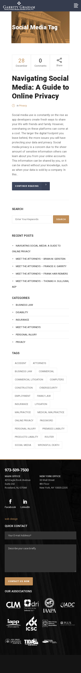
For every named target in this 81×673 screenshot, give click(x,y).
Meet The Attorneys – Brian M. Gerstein (40, 258)
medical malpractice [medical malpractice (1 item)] (50, 412)
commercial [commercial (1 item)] (46, 371)
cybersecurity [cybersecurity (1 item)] (48, 387)
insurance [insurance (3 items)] (21, 404)
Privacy (23, 105)
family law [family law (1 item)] (44, 395)
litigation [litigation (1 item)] (41, 404)
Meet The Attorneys (28, 327)
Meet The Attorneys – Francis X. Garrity (41, 266)
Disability (22, 312)
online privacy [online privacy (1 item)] (24, 420)
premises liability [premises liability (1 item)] (53, 428)
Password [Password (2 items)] (46, 420)
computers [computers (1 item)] (57, 379)
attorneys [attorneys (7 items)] (39, 363)
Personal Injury (26, 334)
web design (11, 518)
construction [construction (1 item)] (24, 387)
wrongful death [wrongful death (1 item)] (48, 445)
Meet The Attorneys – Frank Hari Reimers (42, 273)
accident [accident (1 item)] (20, 363)
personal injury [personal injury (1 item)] (25, 428)
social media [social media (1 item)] (23, 445)
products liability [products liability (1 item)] (26, 436)
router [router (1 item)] (49, 436)
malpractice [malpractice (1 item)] (23, 412)
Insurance (22, 319)
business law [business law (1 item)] (23, 371)
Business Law (24, 304)
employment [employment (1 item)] (22, 395)
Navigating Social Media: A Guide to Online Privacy (40, 87)
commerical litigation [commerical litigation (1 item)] (29, 379)
